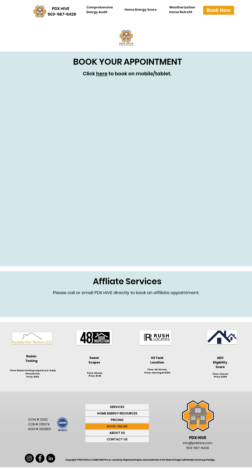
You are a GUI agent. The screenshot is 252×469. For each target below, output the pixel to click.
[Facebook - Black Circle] (40, 458)
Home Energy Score (141, 9)
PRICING (117, 420)
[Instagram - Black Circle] (29, 458)
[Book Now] (218, 10)
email (87, 292)
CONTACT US (117, 439)
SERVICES (117, 407)
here (101, 73)
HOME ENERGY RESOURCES (117, 413)
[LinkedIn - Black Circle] (50, 458)
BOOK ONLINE (117, 426)
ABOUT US (117, 433)
